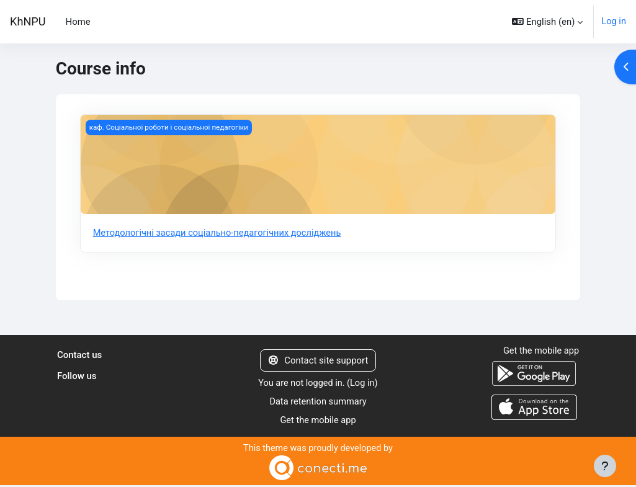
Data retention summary (318, 403)
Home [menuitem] (78, 21)
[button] (547, 21)
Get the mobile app (318, 421)
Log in (613, 21)
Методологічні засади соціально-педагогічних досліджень (220, 233)
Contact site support (318, 361)
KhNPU (28, 21)
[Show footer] (605, 466)
